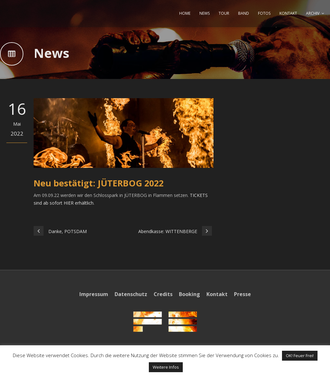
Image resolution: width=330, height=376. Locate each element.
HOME (184, 13)
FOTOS (264, 13)
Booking (189, 294)
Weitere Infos (166, 367)
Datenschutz (131, 294)
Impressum (93, 294)
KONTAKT (288, 13)
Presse (242, 294)
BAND (243, 13)
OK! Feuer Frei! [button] (300, 355)
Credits (163, 294)
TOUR (224, 13)
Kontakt (217, 294)
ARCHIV (312, 13)
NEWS (204, 13)
